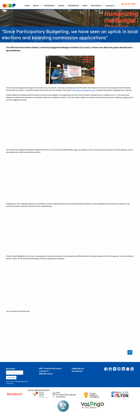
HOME (27, 6)
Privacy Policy (20, 381)
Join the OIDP (128, 4)
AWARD (61, 6)
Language (109, 6)
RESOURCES (96, 6)
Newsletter (10, 369)
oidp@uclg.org (78, 368)
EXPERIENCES (73, 6)
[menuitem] (12, 6)
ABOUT (36, 6)
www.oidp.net (77, 371)
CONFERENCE (49, 6)
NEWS (85, 6)
